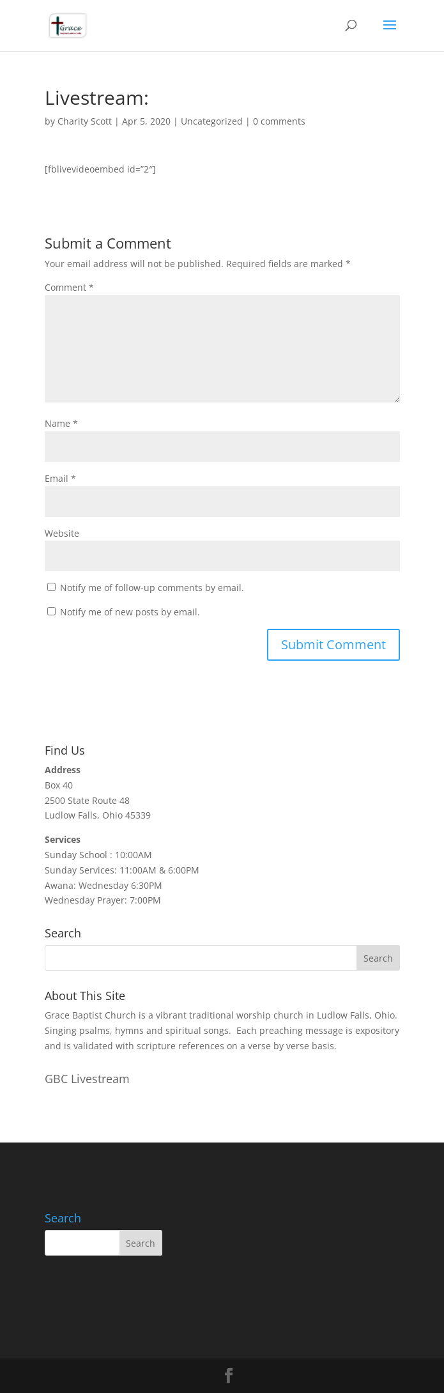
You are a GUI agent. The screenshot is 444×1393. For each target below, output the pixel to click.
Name (61, 423)
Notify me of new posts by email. (130, 612)
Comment (69, 287)
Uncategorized (212, 121)
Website (62, 533)
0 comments (279, 121)
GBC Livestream (87, 1078)
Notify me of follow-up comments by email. (152, 587)
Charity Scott (84, 121)
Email (60, 478)
